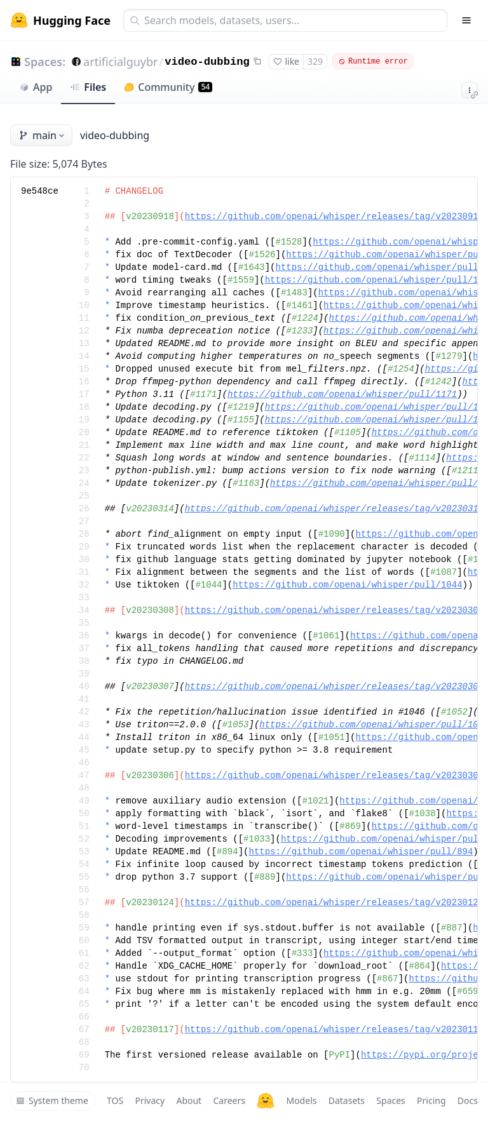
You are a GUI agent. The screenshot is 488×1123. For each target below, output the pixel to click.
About (188, 1100)
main (42, 135)
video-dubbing (207, 62)
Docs (468, 1100)
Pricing (431, 1100)
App (35, 87)
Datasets (347, 1100)
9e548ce (39, 191)
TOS (115, 1100)
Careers (229, 1100)
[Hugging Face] (265, 1101)
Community (168, 87)
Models (301, 1100)
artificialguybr (120, 61)
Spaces (390, 1100)
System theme (52, 1100)
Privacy (150, 1100)
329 (315, 61)
